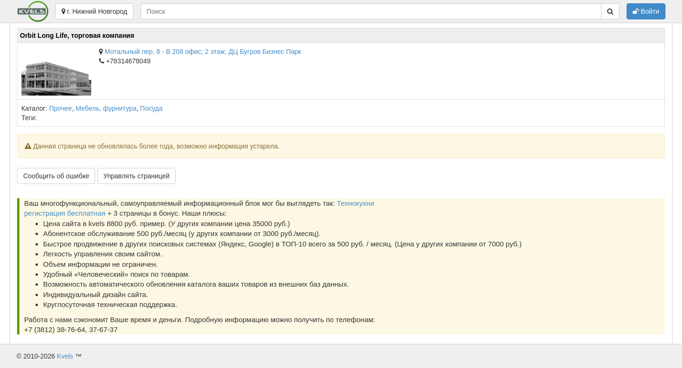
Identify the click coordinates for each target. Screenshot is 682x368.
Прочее (60, 108)
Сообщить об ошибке (56, 176)
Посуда (151, 108)
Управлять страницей (136, 176)
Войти (646, 11)
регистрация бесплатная (65, 213)
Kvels (65, 356)
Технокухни (355, 203)
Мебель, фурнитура (106, 108)
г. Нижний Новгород (94, 11)
